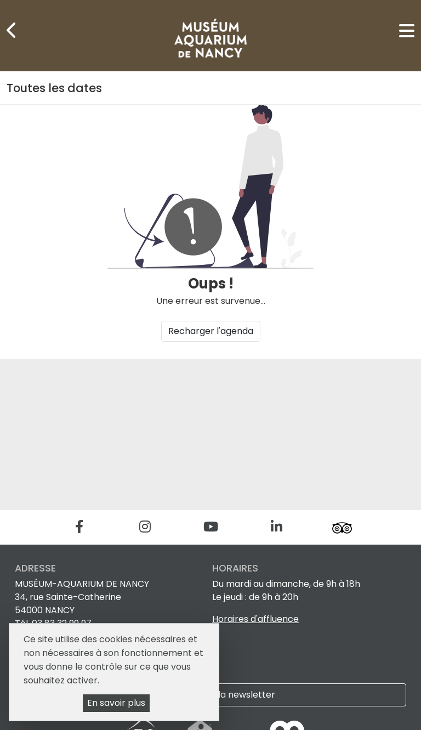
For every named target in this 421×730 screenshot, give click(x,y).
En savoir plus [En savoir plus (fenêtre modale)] (116, 703)
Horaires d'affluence (255, 619)
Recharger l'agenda (210, 331)
